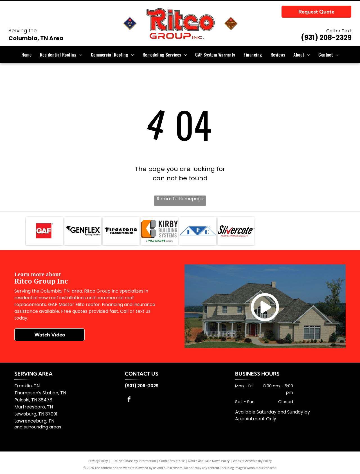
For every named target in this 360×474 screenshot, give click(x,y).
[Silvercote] (236, 231)
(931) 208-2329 (326, 37)
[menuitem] (26, 54)
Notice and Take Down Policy (209, 461)
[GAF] (44, 231)
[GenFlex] (82, 231)
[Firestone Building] (121, 231)
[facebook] (129, 400)
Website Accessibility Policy (252, 461)
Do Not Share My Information (135, 461)
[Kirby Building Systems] (159, 231)
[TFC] (197, 231)
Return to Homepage (180, 199)
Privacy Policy (98, 461)
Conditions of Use (172, 461)
